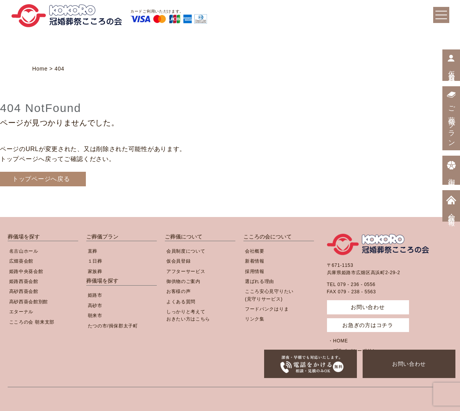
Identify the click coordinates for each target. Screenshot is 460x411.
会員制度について (185, 251)
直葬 (92, 251)
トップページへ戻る (41, 179)
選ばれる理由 (259, 281)
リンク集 (254, 319)
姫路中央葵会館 (26, 271)
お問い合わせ (409, 364)
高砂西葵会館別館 (28, 301)
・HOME (338, 341)
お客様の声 (178, 291)
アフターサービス (185, 271)
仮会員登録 (178, 261)
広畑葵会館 (21, 261)
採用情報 (254, 271)
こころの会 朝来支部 (31, 322)
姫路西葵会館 (23, 281)
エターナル (21, 311)
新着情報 (254, 261)
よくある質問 (181, 301)
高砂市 (95, 305)
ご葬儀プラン (102, 236)
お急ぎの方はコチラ (367, 325)
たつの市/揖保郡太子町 (113, 326)
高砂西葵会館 (23, 291)
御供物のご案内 (183, 281)
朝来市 (95, 315)
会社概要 (254, 251)
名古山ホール (23, 251)
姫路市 (95, 295)
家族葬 (95, 271)
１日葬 (95, 261)
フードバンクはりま (267, 309)
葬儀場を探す (24, 236)
